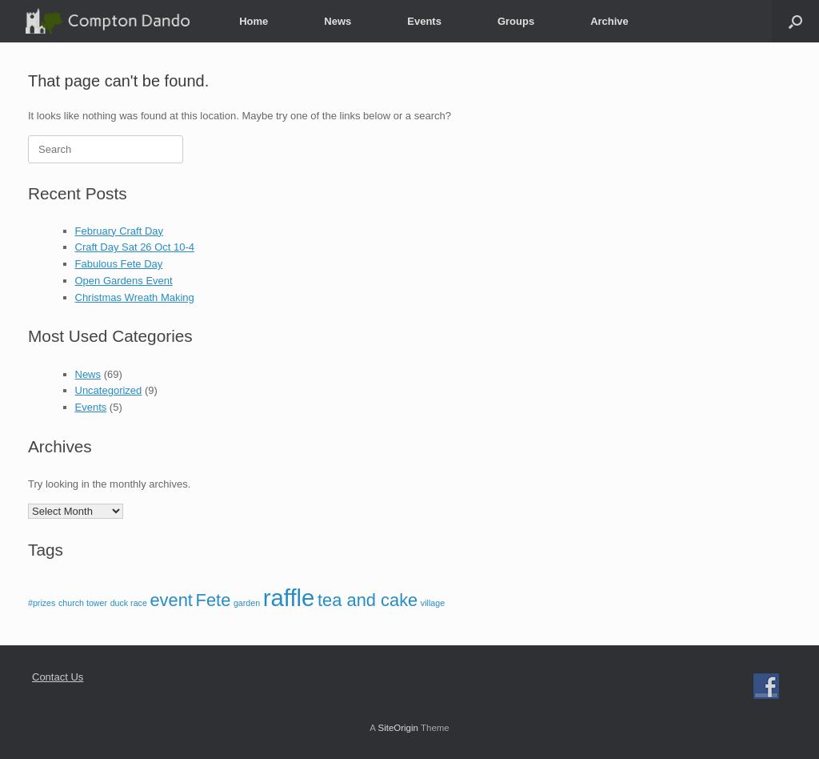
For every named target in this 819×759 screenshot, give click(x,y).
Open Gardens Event (124, 281)
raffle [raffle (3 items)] (289, 597)
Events (424, 21)
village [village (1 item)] (433, 603)
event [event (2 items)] (171, 600)
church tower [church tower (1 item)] (82, 603)
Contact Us (57, 677)
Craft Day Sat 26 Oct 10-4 (135, 247)
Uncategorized (108, 390)
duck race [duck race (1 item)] (128, 603)
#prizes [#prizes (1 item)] (41, 603)
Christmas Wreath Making (134, 297)
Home (253, 21)
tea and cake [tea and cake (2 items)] (367, 600)
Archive (609, 21)
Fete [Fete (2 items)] (213, 600)
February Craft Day (119, 231)
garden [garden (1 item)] (247, 603)
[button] (795, 21)
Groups (515, 21)
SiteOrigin (398, 728)
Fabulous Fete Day (119, 264)
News (337, 21)
